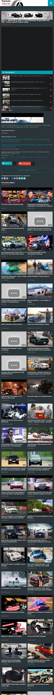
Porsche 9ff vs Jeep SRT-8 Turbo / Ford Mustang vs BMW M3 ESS (13, 540)
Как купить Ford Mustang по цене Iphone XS (38, 684)
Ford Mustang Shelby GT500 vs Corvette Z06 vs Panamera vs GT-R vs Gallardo (39, 540)
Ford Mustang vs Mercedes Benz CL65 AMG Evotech (39, 445)
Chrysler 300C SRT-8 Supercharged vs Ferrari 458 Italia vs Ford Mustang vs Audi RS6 (13, 492)
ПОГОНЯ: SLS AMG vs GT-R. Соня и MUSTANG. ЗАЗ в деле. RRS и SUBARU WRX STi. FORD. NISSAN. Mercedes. (39, 588)
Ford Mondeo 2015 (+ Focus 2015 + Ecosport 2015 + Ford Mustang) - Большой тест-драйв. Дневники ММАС (13, 445)
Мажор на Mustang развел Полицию (12, 612)
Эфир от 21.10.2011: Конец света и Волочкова (12, 421)
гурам (18, 157)
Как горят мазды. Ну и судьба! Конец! (39, 396)
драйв (39, 157)
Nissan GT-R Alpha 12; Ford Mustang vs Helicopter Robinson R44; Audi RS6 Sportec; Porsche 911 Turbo (13, 517)
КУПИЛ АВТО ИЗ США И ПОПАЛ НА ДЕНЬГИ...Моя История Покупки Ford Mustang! (39, 229)
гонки (6, 157)
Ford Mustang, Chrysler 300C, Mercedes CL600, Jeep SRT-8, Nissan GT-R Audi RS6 (39, 492)
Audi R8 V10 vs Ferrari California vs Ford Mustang (40, 517)
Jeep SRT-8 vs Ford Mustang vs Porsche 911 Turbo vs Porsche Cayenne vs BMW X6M (13, 469)
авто (31, 157)
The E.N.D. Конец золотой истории (12, 204)
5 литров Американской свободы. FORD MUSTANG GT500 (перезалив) (39, 349)
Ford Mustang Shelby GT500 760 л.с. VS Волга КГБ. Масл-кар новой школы (14, 253)
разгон (3, 158)
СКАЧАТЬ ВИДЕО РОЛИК (27, 170)
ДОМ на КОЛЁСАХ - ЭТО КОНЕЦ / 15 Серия (39, 301)
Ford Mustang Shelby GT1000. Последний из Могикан (36, 253)
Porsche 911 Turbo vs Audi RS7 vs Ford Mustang (13, 565)
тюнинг (45, 157)
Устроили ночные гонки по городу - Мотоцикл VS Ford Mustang (39, 660)
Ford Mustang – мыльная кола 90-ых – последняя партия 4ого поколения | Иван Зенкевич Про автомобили (39, 373)
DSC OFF (21, 125)
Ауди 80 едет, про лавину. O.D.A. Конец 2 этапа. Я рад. (11, 397)
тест (35, 157)
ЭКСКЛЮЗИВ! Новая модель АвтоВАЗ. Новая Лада (13, 684)
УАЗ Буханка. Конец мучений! (11, 588)
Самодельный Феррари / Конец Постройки (11, 349)
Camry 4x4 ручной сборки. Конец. (38, 324)
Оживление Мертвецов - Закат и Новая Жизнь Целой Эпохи (14, 277)
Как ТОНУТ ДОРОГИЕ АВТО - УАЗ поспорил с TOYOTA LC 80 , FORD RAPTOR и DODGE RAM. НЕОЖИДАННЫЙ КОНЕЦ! (38, 565)
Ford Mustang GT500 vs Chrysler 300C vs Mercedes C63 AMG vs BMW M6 (39, 469)
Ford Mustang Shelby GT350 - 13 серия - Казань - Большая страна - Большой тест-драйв (39, 421)
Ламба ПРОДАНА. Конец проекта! (38, 276)
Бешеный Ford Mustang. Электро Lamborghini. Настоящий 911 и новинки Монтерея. (39, 205)
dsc (11, 157)
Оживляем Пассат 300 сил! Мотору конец (12, 229)
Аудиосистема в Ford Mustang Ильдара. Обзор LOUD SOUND (11, 660)
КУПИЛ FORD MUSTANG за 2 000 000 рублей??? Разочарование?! (13, 301)
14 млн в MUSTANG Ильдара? (36, 635)
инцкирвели (24, 157)
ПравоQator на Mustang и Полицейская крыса (40, 612)
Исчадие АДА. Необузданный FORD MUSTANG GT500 (12, 373)
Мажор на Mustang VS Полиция (11, 635)
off (13, 157)
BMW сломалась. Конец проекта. (11, 324)
